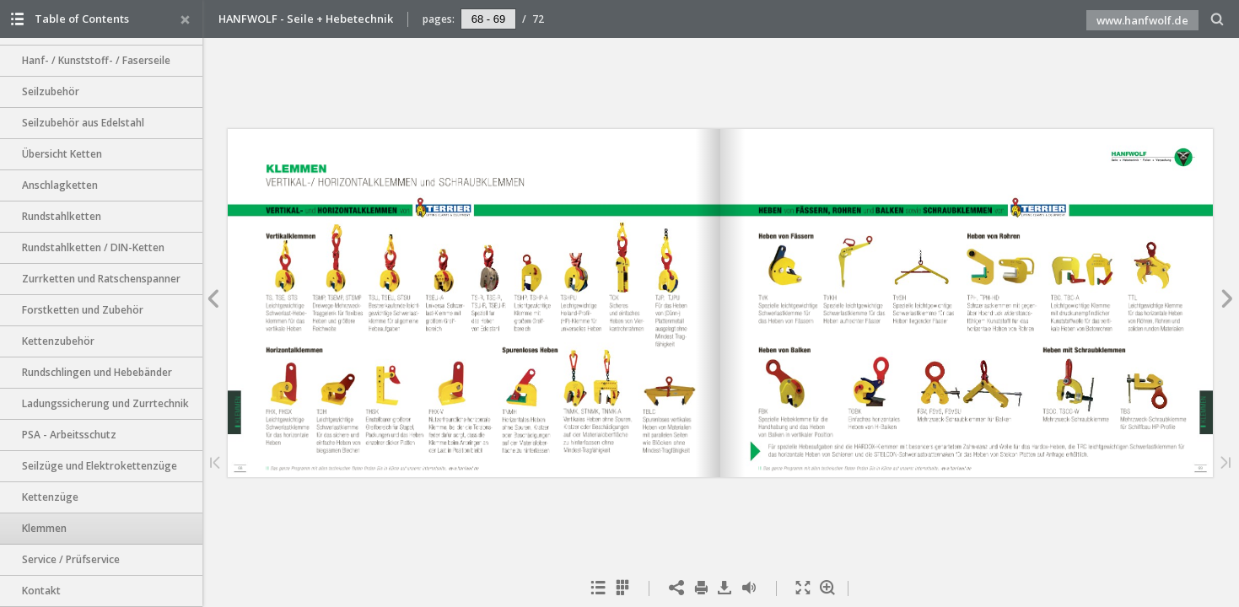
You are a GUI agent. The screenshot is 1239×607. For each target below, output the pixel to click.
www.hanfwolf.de (1142, 20)
